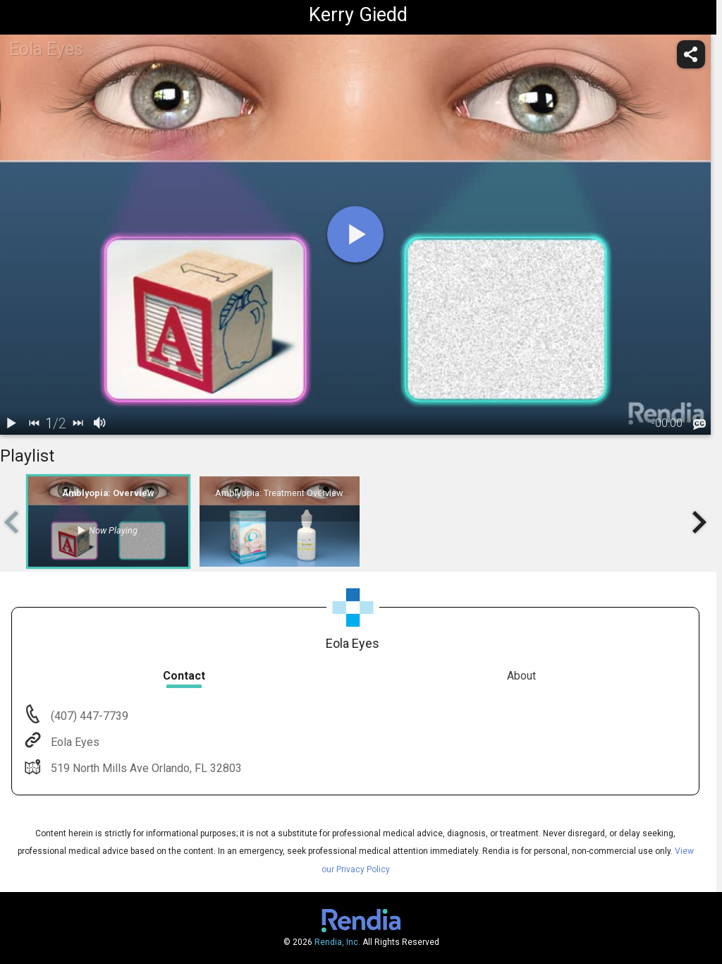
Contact (184, 675)
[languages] (699, 424)
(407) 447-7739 (88, 716)
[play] (355, 234)
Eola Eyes (73, 742)
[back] (34, 423)
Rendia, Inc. (337, 942)
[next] (77, 423)
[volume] (100, 423)
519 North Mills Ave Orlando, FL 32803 (145, 768)
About (521, 675)
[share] (691, 54)
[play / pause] (11, 423)
